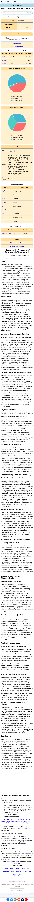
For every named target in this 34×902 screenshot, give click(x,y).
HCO (3, 194)
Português (18, 871)
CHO (3, 191)
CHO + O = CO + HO (8, 233)
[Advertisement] (17, 782)
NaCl (20, 819)
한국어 (19, 875)
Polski (12, 871)
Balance (9, 2)
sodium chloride (5, 823)
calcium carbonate (15, 823)
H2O (8, 819)
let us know (10, 861)
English (11, 868)
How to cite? (17, 863)
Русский (24, 871)
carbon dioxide (14, 821)
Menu (2, 2)
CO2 (11, 819)
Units (31, 2)
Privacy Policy (17, 886)
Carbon (4, 57)
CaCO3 (25, 819)
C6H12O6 (3, 821)
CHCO (4, 202)
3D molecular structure (17, 46)
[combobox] (17, 12)
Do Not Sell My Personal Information (17, 888)
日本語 (14, 875)
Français (23, 868)
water (8, 821)
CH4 (14, 819)
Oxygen (4, 63)
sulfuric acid (23, 823)
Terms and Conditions (26, 884)
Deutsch (5, 868)
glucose (29, 823)
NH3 (17, 819)
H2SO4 (29, 819)
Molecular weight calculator (17, 242)
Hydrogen (4, 60)
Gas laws (24, 2)
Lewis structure (17, 43)
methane (21, 821)
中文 (30, 871)
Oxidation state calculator (17, 246)
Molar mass (17, 2)
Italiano (29, 868)
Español (17, 868)
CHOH (4, 209)
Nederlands (6, 871)
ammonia (26, 821)
